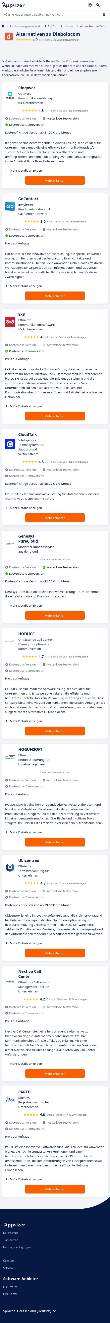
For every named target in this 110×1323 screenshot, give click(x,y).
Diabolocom (69, 26)
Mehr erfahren (55, 180)
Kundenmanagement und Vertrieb (26, 26)
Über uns (8, 1261)
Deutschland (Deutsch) (37, 1311)
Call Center (53, 26)
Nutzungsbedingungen (17, 1247)
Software (8, 1268)
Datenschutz (10, 1233)
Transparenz (10, 1240)
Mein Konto (10, 1286)
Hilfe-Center (10, 1294)
